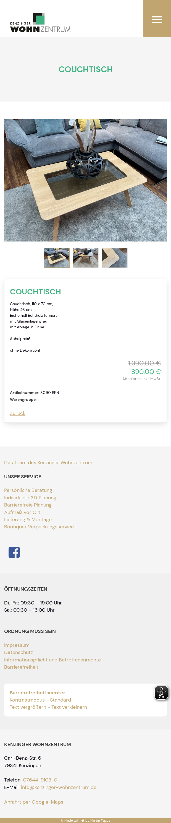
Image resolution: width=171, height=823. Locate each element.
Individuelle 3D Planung (30, 498)
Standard (60, 700)
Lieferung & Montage (28, 519)
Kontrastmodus (27, 700)
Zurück (17, 413)
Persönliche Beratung (28, 490)
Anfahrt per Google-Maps (33, 802)
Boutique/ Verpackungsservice (39, 527)
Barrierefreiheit (21, 667)
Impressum (17, 645)
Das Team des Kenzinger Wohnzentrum (48, 462)
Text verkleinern (69, 707)
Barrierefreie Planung (28, 505)
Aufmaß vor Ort (22, 512)
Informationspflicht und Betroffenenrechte (52, 660)
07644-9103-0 (40, 780)
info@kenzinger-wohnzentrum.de (58, 787)
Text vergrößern (28, 707)
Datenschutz (18, 652)
